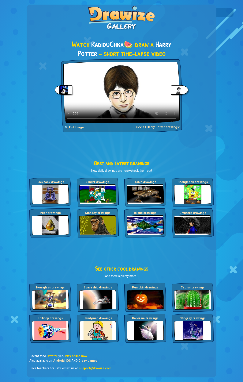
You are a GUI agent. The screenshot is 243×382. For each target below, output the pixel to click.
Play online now (76, 356)
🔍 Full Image (74, 127)
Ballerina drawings (145, 318)
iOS (68, 360)
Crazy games (87, 360)
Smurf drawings (97, 182)
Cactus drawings (193, 287)
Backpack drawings (50, 182)
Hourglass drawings (50, 287)
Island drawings (145, 213)
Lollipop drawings (50, 318)
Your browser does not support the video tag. (121, 92)
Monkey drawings (97, 213)
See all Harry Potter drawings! (158, 127)
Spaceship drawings (98, 287)
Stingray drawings (193, 318)
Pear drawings (50, 213)
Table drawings (145, 182)
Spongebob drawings (193, 182)
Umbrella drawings (192, 213)
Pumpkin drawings (145, 287)
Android (59, 360)
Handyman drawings (98, 318)
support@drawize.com (95, 368)
